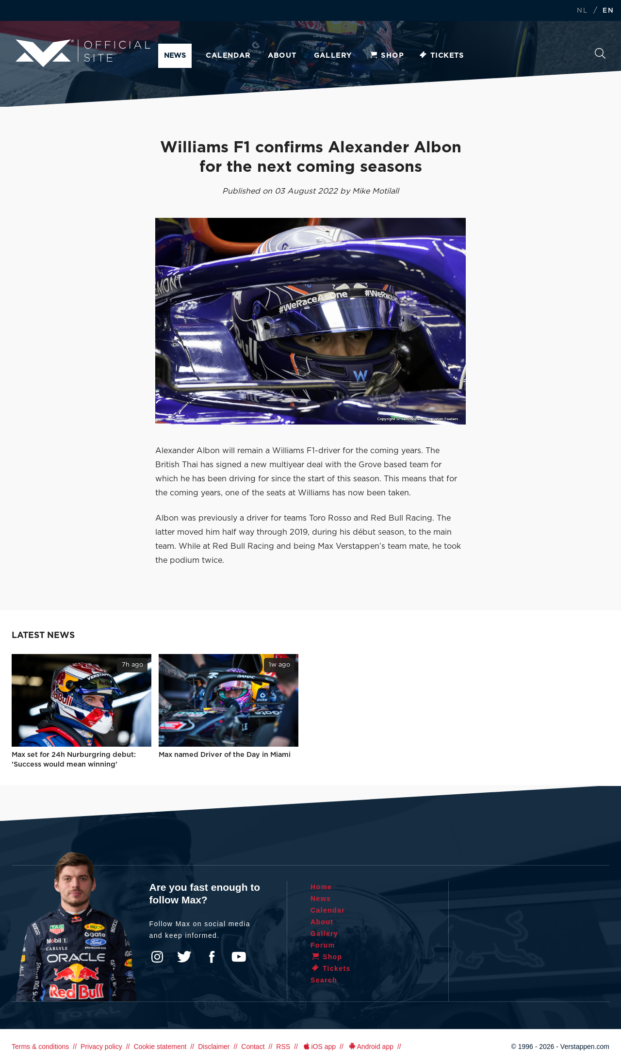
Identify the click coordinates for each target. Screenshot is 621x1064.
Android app (370, 1046)
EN (608, 11)
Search (600, 53)
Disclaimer (213, 1046)
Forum (322, 945)
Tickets (441, 55)
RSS (283, 1046)
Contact (252, 1046)
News (175, 55)
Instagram (157, 957)
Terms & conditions (40, 1046)
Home (321, 887)
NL (582, 11)
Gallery (333, 55)
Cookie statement (159, 1046)
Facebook (211, 957)
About (282, 55)
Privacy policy (101, 1046)
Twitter (184, 957)
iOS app (319, 1046)
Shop (386, 55)
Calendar (228, 55)
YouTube (238, 957)
